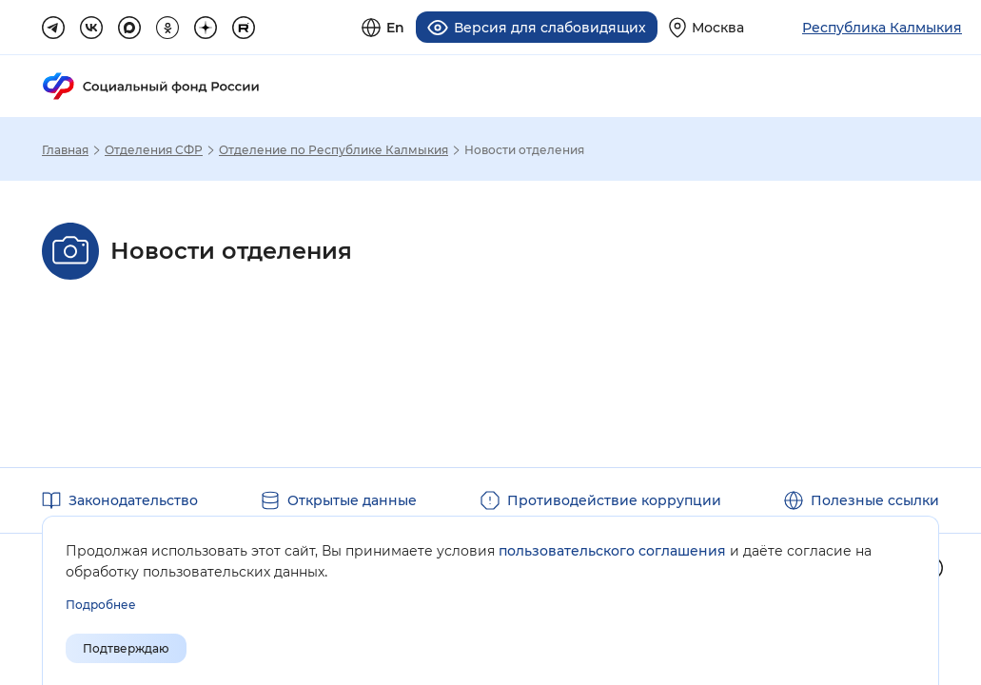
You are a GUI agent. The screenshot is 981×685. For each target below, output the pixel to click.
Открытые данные (352, 500)
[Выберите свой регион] (706, 27)
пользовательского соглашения (612, 550)
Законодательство (133, 500)
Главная (65, 150)
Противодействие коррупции (614, 500)
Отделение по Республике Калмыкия (333, 150)
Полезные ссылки (875, 500)
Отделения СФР (154, 150)
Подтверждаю (126, 648)
